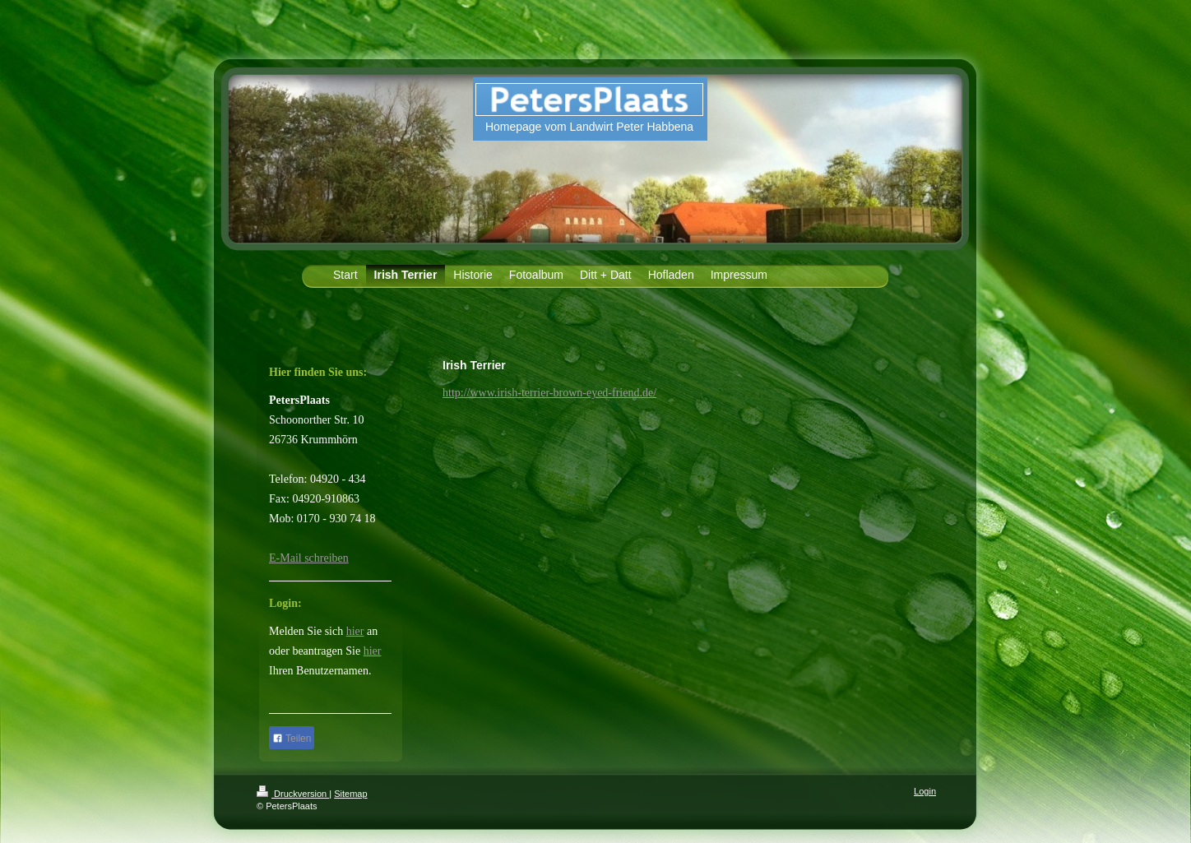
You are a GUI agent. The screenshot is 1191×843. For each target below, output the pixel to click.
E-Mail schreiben (309, 558)
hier (355, 631)
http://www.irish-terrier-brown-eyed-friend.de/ (549, 393)
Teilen (291, 738)
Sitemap (350, 794)
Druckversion (293, 794)
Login (925, 791)
